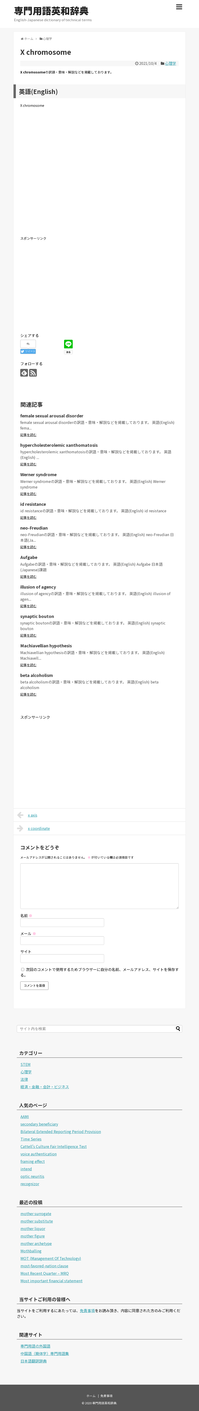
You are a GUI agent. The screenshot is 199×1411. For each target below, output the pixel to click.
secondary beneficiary (39, 1124)
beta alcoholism (36, 675)
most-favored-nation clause (44, 1266)
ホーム (91, 1396)
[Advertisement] (99, 175)
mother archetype (36, 1243)
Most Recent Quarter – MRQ (45, 1273)
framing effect (33, 1161)
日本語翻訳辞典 (34, 1361)
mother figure (33, 1236)
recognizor (30, 1183)
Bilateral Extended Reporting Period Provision (61, 1131)
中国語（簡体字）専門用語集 (45, 1353)
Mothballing (31, 1251)
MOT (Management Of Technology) (51, 1258)
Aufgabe (28, 557)
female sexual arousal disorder (51, 416)
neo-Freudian (34, 528)
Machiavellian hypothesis (46, 645)
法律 (24, 1079)
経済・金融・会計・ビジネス (45, 1086)
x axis (27, 815)
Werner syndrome (38, 474)
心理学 (170, 63)
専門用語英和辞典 (51, 10)
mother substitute (37, 1221)
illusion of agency (38, 587)
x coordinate (33, 828)
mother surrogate (36, 1213)
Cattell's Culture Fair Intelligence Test (54, 1146)
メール (28, 933)
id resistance (33, 504)
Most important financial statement (51, 1280)
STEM (26, 1064)
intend (26, 1169)
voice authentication (39, 1154)
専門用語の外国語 (35, 1346)
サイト (25, 951)
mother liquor (33, 1228)
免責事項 (87, 1310)
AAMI (25, 1116)
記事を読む (28, 434)
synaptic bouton (37, 616)
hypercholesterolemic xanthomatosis (59, 445)
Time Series (31, 1139)
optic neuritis (32, 1176)
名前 (26, 915)
